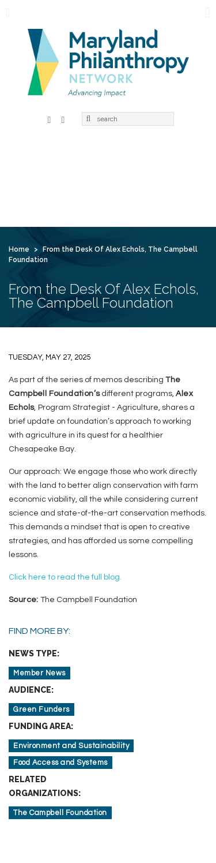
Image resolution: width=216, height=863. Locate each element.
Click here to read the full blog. (65, 577)
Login (173, 197)
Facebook (49, 118)
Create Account (51, 217)
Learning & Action (54, 177)
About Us (79, 158)
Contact (127, 197)
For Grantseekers (54, 197)
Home (29, 158)
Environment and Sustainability (71, 746)
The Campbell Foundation (60, 813)
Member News (39, 673)
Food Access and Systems (60, 763)
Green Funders (41, 709)
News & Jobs (135, 177)
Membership (142, 158)
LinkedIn (63, 118)
